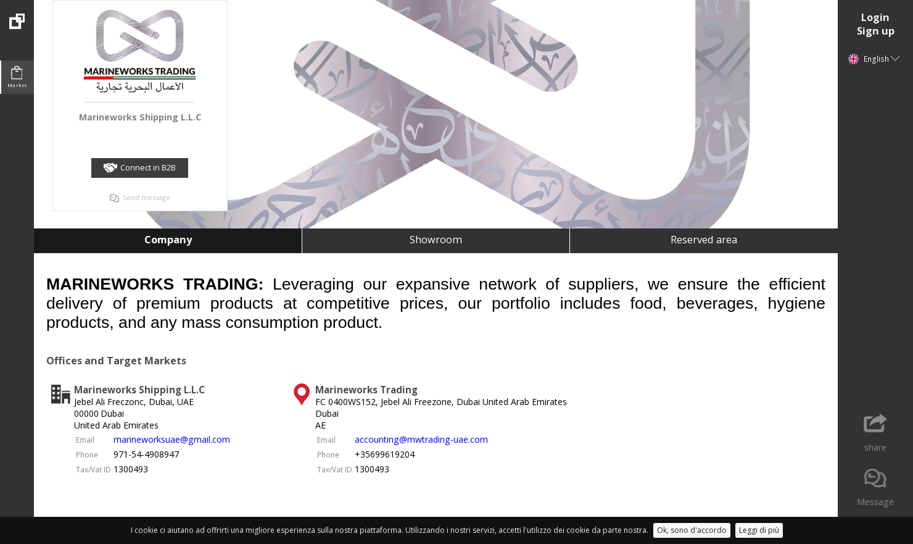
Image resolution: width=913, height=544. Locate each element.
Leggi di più (759, 530)
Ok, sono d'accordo (692, 530)
